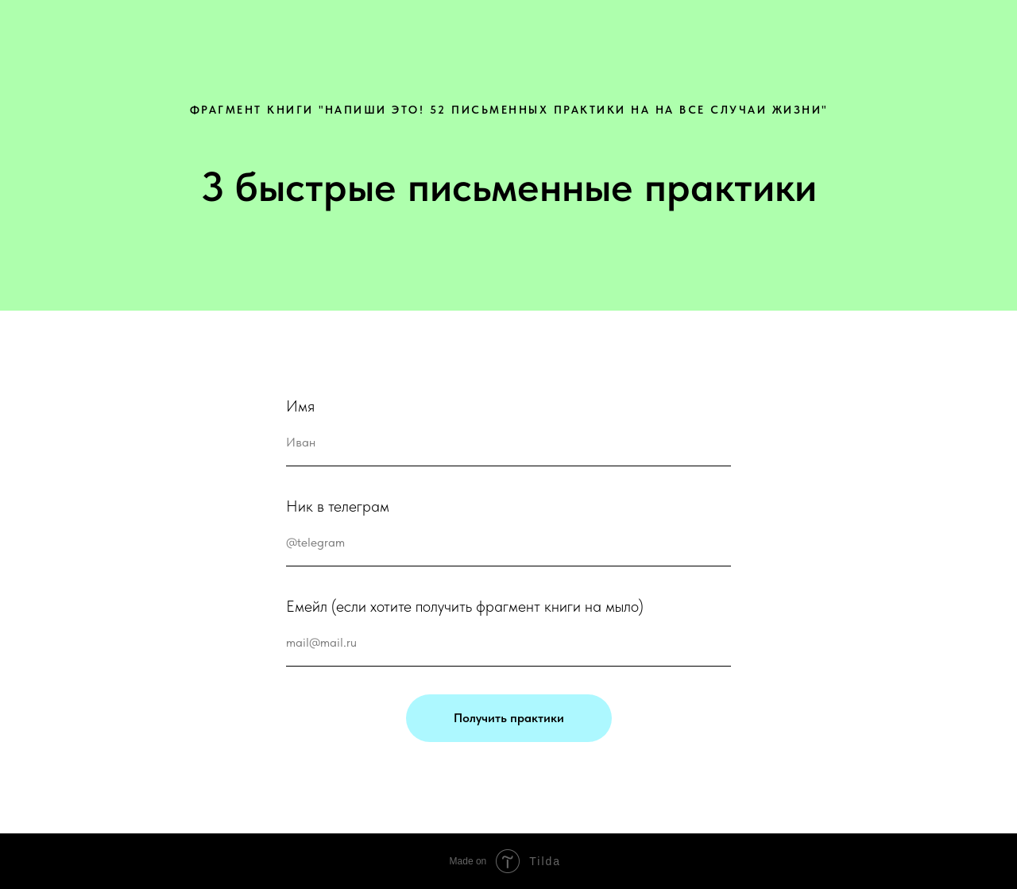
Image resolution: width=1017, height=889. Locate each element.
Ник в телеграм (337, 506)
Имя (300, 406)
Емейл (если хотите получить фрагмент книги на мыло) (465, 606)
